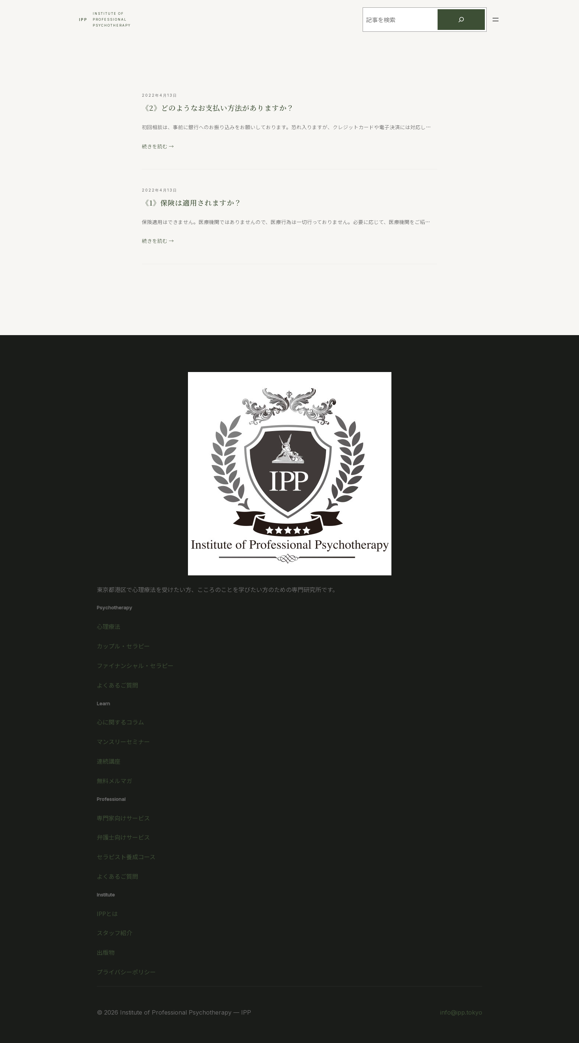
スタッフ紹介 (114, 932)
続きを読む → (158, 146)
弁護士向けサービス (123, 837)
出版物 (105, 952)
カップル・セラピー (123, 645)
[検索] (461, 19)
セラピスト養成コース (126, 856)
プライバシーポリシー (126, 971)
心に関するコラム (120, 721)
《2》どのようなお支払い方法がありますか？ (218, 108)
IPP (83, 19)
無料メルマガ (114, 780)
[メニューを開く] (495, 19)
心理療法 (108, 626)
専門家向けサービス (123, 817)
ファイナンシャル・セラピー (135, 665)
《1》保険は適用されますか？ (191, 202)
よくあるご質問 (117, 685)
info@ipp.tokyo (461, 1012)
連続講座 (108, 761)
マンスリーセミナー (123, 741)
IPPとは (107, 913)
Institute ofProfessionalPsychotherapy (112, 19)
